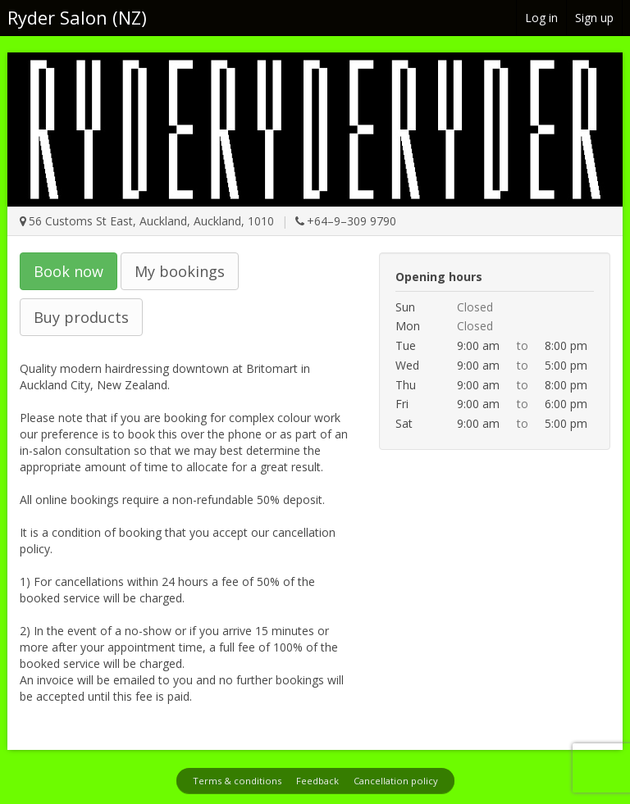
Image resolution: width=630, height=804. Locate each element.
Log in (541, 17)
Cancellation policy (396, 780)
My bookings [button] (180, 271)
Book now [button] (68, 271)
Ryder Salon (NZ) (77, 17)
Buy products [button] (81, 317)
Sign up (594, 17)
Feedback (317, 780)
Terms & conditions (237, 780)
